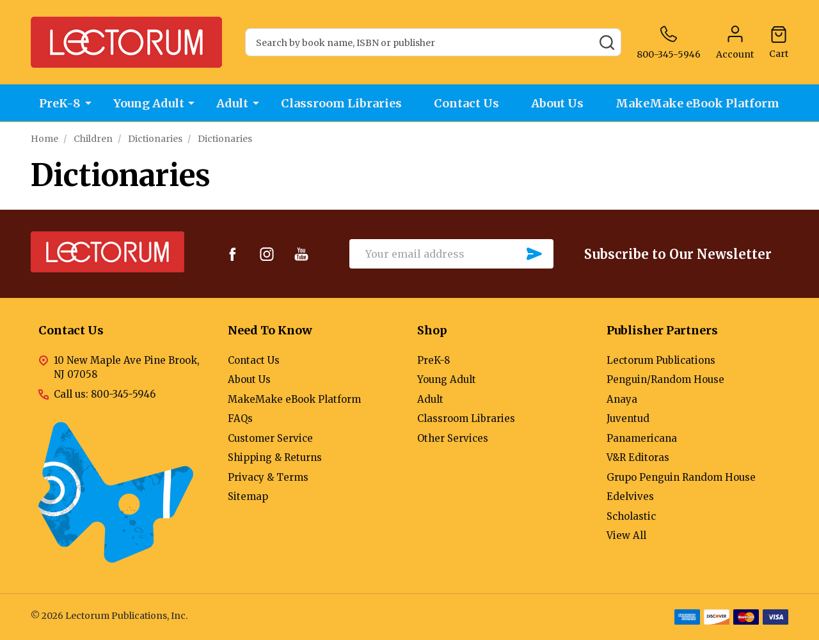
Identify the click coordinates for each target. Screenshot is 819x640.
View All (626, 535)
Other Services (452, 438)
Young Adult (148, 103)
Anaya (622, 399)
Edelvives (630, 496)
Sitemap (248, 496)
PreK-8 (59, 103)
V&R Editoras (638, 457)
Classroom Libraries (341, 103)
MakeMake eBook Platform (699, 103)
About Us (558, 103)
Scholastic (631, 516)
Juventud (628, 418)
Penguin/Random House (665, 379)
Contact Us (467, 103)
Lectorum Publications (661, 360)
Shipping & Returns (275, 457)
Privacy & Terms (268, 477)
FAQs (240, 418)
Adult (232, 103)
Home (44, 138)
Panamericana (642, 438)
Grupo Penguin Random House (681, 477)
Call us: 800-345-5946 (104, 394)
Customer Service (270, 438)
